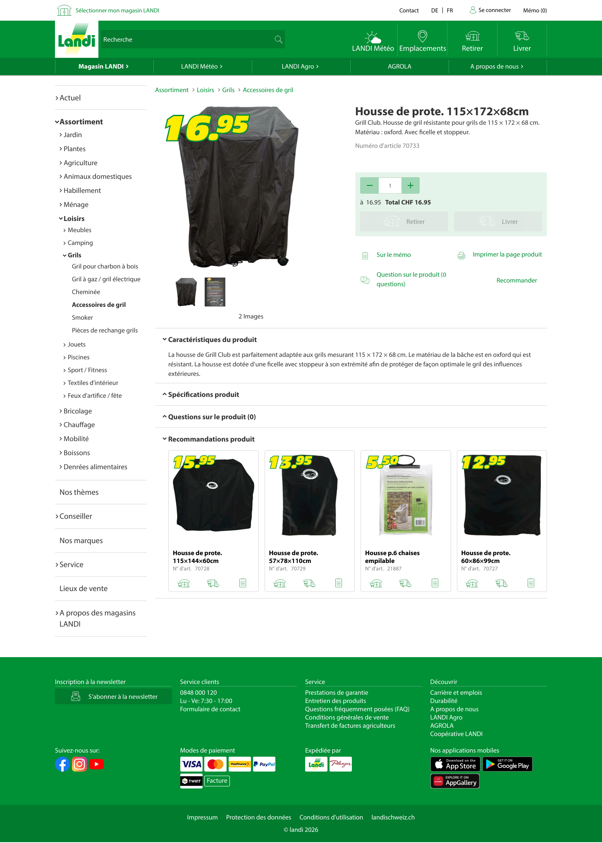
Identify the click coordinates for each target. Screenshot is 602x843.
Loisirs (74, 218)
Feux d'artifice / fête (95, 396)
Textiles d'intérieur (93, 383)
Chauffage (79, 424)
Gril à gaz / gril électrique (106, 279)
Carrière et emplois (456, 693)
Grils (74, 255)
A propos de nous (494, 66)
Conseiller (76, 516)
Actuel (70, 97)
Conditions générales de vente (347, 717)
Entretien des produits (335, 701)
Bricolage (78, 411)
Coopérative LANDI (456, 734)
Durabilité (444, 701)
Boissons (77, 452)
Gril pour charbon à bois (105, 266)
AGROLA (399, 66)
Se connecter (494, 10)
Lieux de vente (84, 588)
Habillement (82, 190)
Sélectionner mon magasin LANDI (117, 10)
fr (450, 10)
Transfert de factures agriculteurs (350, 726)
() (535, 10)
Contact (409, 10)
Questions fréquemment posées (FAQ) (357, 709)
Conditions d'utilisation (331, 817)
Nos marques (81, 540)
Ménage (76, 204)
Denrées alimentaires (95, 466)
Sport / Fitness (87, 370)
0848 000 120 (198, 693)
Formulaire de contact (210, 709)
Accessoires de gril (99, 305)
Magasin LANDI (101, 66)
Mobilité (76, 438)
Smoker (82, 317)
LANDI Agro (298, 66)
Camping (80, 243)
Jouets (77, 344)
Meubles (79, 230)
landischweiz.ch (393, 817)
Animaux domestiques (98, 176)
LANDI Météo (199, 66)
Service (72, 564)
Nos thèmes (79, 492)
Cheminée (86, 292)
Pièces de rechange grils (105, 330)
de (434, 10)
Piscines (78, 357)
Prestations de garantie (336, 693)
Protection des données (258, 817)
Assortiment (81, 121)
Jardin (73, 134)
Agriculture (81, 162)
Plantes (75, 148)
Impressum (202, 817)
